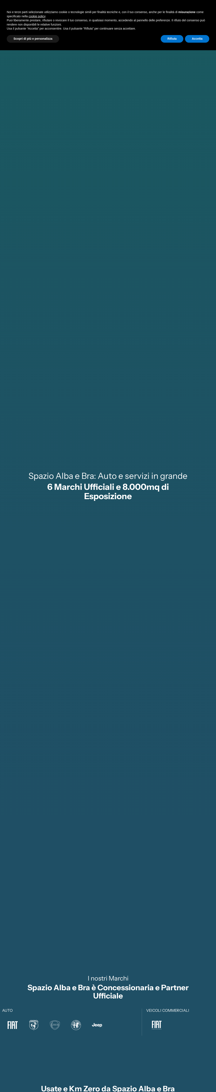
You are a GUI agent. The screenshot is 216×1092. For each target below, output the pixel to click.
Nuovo (79, 12)
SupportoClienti (160, 12)
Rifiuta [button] (172, 1080)
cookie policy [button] (37, 1058)
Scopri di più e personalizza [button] (33, 1080)
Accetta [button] (197, 1080)
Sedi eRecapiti (188, 12)
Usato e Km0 (101, 12)
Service (124, 12)
